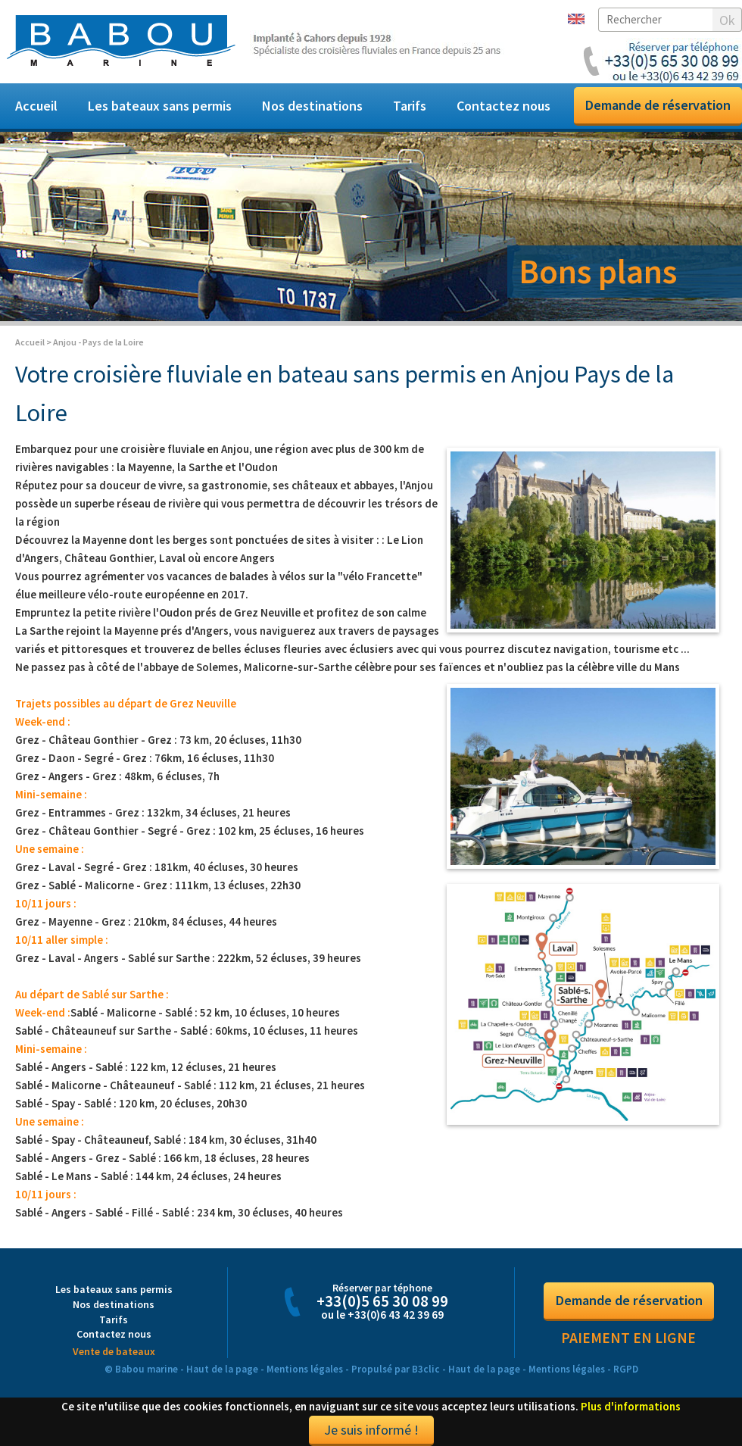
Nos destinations (312, 105)
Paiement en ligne (628, 1338)
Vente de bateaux (114, 1351)
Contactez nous (503, 105)
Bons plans (598, 271)
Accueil (36, 105)
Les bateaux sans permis (160, 105)
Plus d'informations (631, 1406)
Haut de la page (222, 1369)
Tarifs (409, 105)
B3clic (426, 1369)
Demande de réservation (658, 105)
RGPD (625, 1369)
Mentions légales (305, 1369)
